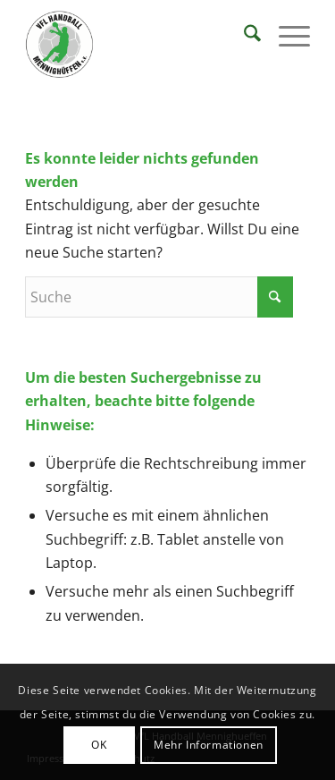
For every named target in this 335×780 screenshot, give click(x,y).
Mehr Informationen (209, 744)
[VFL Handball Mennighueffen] (139, 45)
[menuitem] (243, 36)
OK (98, 744)
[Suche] (243, 36)
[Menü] (285, 36)
